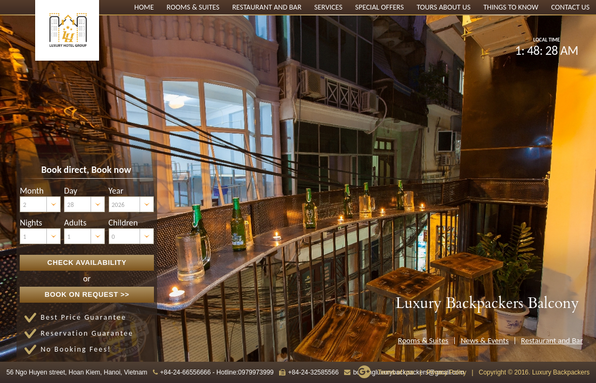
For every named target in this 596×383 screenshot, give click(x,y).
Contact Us (570, 7)
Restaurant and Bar (266, 7)
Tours (427, 7)
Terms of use (396, 372)
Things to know (510, 7)
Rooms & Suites (193, 7)
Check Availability (87, 263)
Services (328, 7)
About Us (454, 7)
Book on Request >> (87, 294)
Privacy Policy (447, 372)
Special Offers (379, 7)
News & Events (485, 340)
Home (144, 7)
